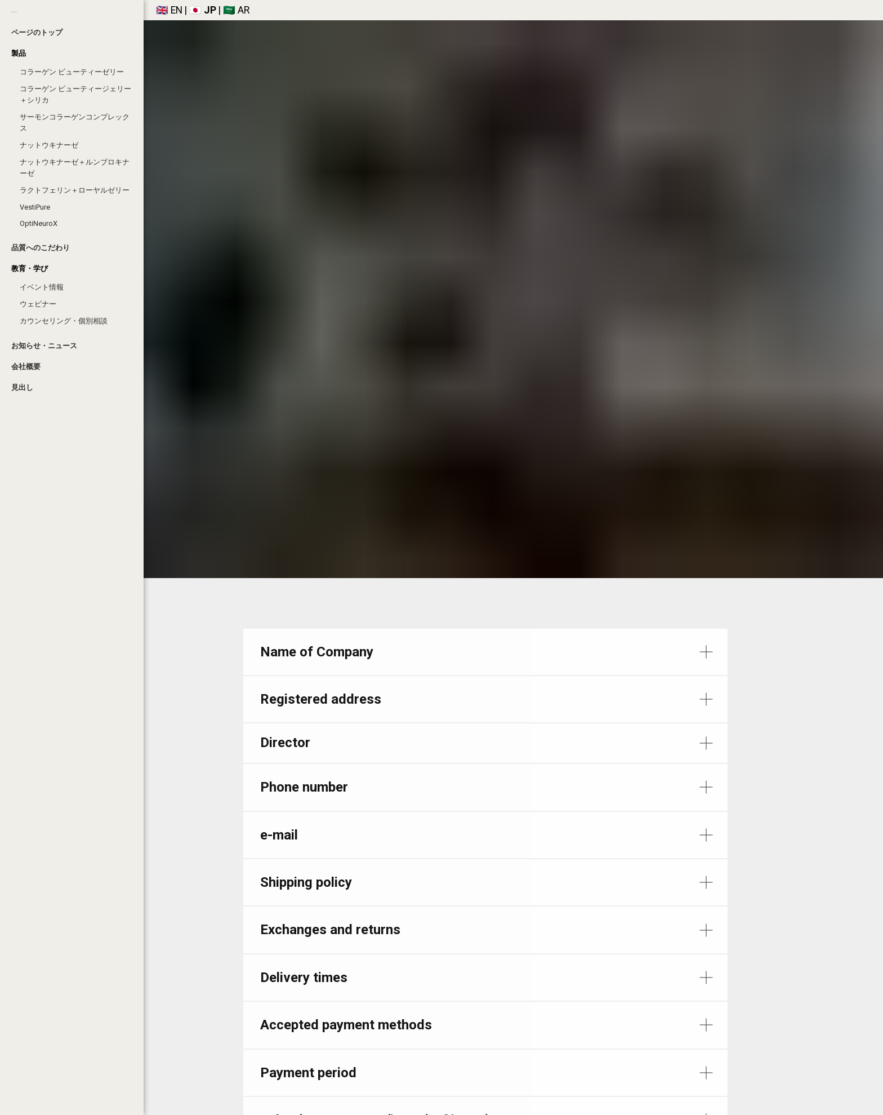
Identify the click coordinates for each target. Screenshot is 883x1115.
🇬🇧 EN (169, 10)
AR (243, 10)
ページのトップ (37, 32)
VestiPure (35, 207)
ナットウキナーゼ (49, 145)
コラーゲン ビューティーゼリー (72, 72)
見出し (22, 387)
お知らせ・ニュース (44, 345)
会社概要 (26, 366)
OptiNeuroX (38, 223)
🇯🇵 (194, 10)
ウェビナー (38, 304)
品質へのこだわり (40, 247)
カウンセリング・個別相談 (64, 321)
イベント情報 (42, 287)
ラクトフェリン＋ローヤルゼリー (75, 190)
